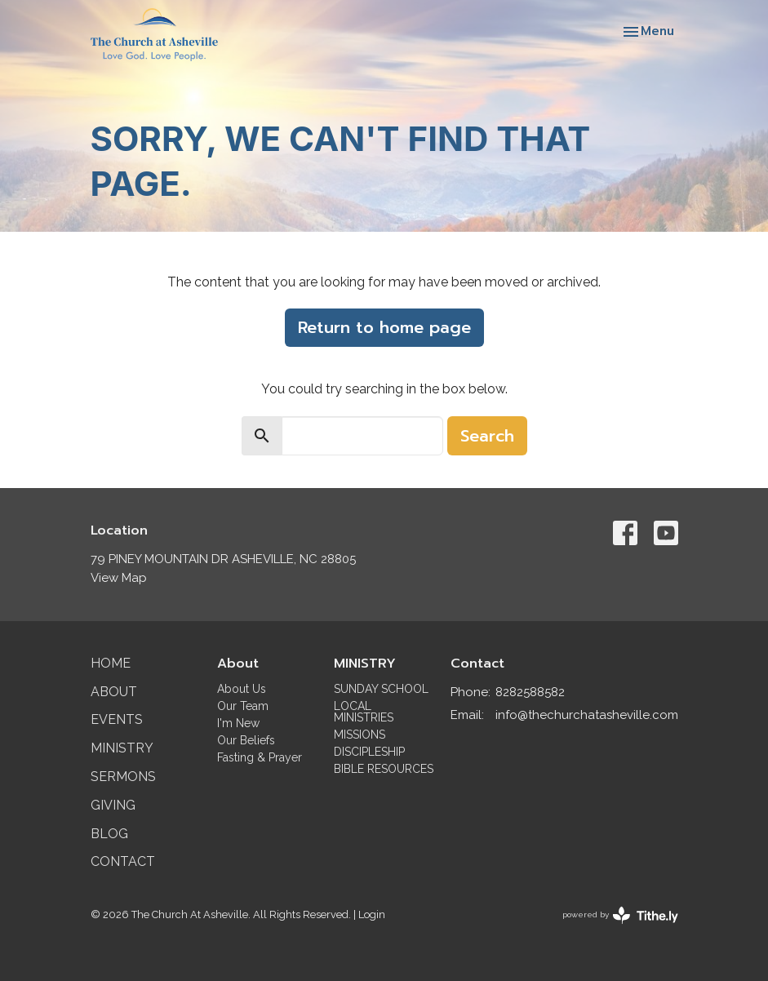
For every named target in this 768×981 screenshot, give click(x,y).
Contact (123, 861)
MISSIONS (359, 734)
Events (117, 719)
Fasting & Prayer (259, 757)
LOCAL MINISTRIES (363, 711)
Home (111, 663)
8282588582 (530, 692)
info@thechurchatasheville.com (586, 715)
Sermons (123, 776)
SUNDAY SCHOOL (381, 688)
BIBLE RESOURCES (383, 768)
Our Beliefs (246, 740)
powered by (620, 915)
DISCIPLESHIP (369, 751)
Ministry (122, 748)
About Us (241, 688)
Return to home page (384, 327)
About (114, 691)
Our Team (243, 705)
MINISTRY (365, 663)
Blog (109, 833)
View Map (119, 577)
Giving (113, 805)
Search (487, 436)
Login (371, 914)
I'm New (238, 723)
